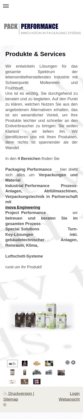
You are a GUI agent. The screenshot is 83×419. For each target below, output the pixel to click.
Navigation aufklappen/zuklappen (41, 6)
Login (75, 393)
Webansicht (69, 399)
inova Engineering (22, 207)
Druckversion (18, 393)
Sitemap (10, 399)
